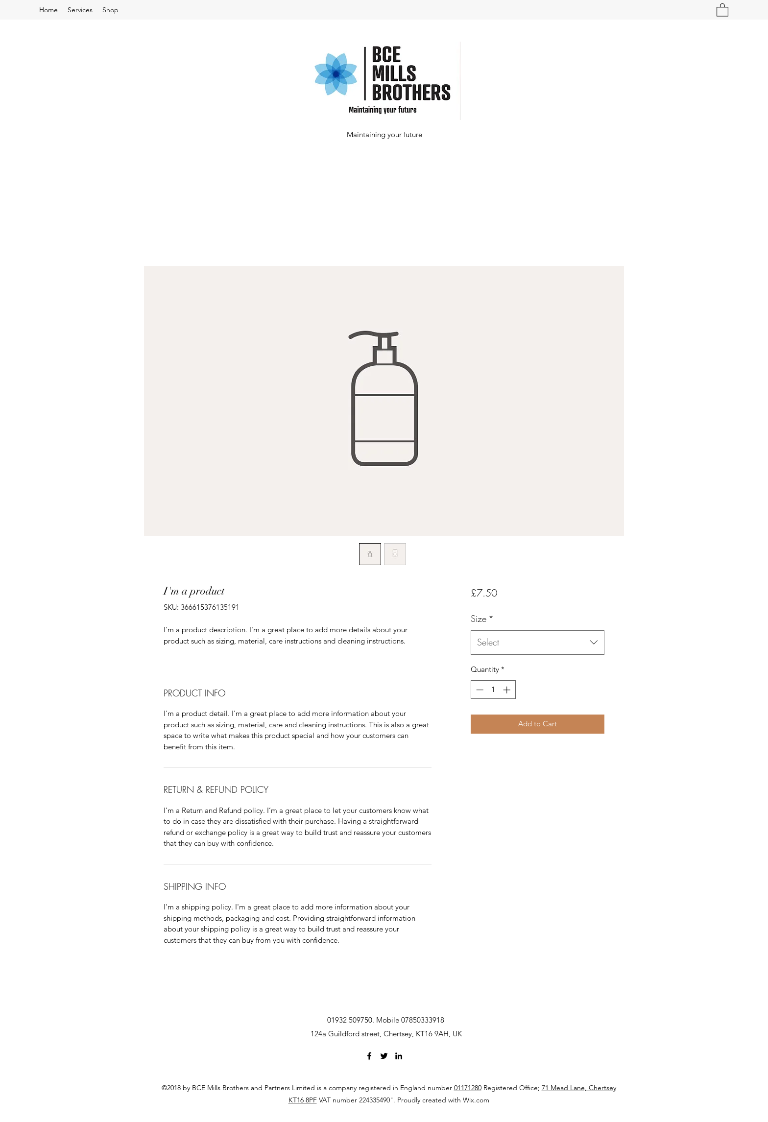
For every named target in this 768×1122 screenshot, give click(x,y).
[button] (722, 9)
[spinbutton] (493, 690)
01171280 (467, 1087)
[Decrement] (478, 690)
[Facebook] (369, 1056)
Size (482, 618)
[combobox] (537, 642)
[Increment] (507, 690)
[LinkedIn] (399, 1056)
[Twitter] (384, 1056)
